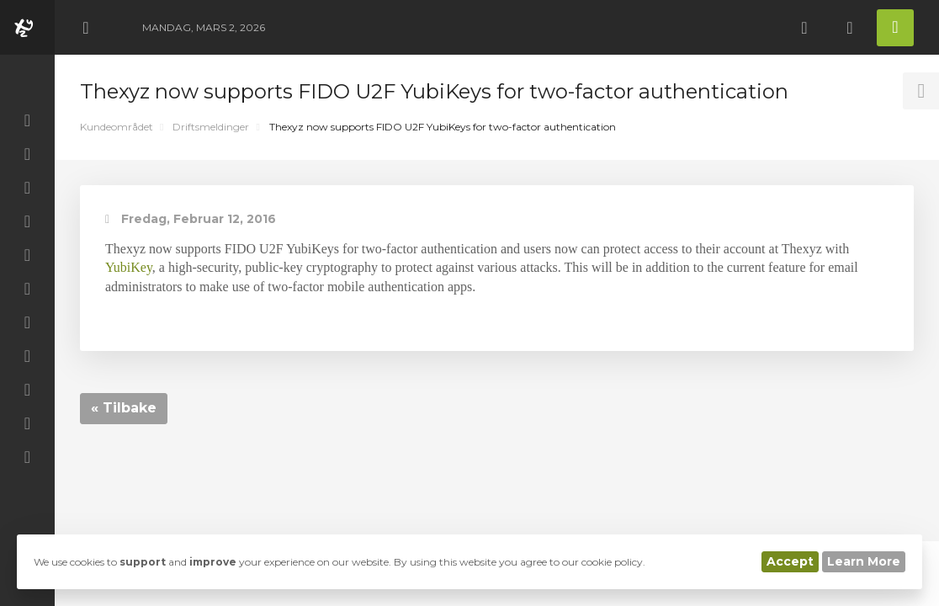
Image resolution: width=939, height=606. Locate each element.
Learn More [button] (863, 561)
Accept (790, 561)
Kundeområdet (116, 126)
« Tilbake (123, 408)
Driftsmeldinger (210, 126)
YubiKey (128, 267)
